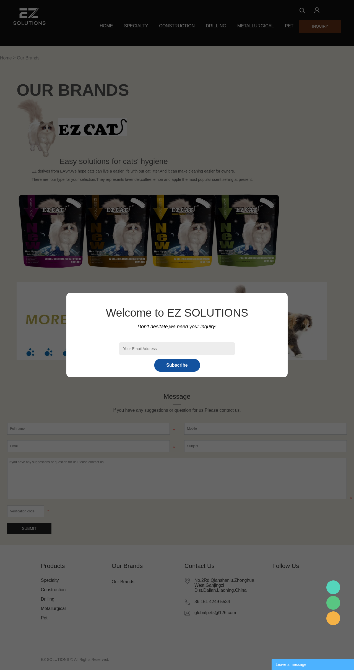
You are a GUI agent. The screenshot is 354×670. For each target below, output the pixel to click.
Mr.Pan (333, 587)
